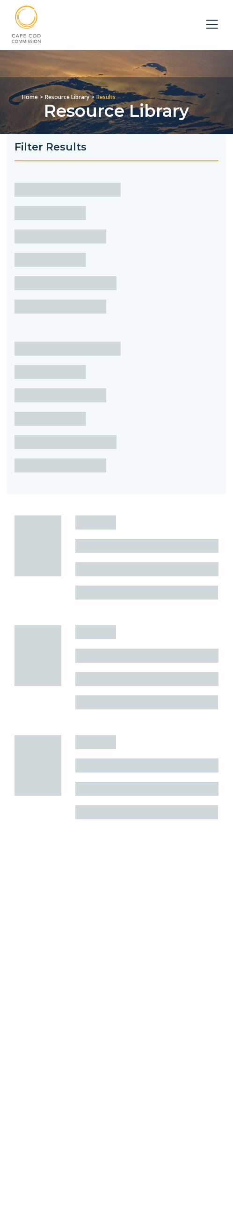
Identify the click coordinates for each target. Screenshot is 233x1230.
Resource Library (67, 97)
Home (30, 97)
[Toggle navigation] (212, 24)
